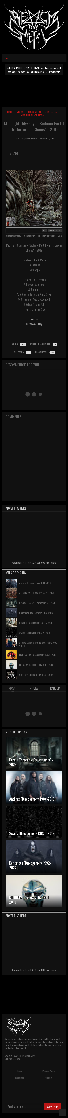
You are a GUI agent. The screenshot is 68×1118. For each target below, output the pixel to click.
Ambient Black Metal (33, 115)
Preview (34, 319)
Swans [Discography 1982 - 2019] (35, 632)
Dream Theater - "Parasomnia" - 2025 (37, 603)
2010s (20, 112)
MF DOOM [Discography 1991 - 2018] (36, 664)
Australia (51, 112)
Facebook (31, 324)
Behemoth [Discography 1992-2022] (36, 613)
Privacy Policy (48, 1071)
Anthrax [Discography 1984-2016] (35, 583)
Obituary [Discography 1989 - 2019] (36, 674)
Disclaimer (19, 1077)
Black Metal (34, 112)
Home (10, 112)
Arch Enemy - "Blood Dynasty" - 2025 (36, 593)
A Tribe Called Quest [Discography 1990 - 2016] (39, 644)
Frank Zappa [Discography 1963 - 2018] (38, 655)
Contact (48, 1077)
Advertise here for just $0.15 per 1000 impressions (34, 562)
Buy (40, 324)
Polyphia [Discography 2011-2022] (35, 622)
